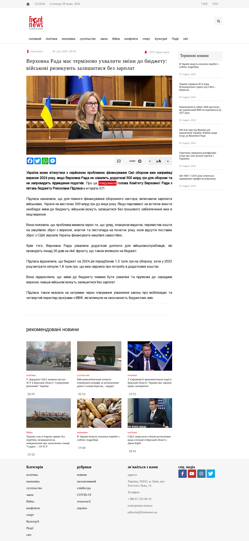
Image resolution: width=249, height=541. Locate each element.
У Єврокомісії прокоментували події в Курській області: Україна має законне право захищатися (150, 383)
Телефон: (134, 492)
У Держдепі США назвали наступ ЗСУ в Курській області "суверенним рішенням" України (47, 383)
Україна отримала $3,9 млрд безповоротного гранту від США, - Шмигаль (197, 87)
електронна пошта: (140, 505)
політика (32, 474)
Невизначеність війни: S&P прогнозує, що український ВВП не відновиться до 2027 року (200, 109)
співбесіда (84, 488)
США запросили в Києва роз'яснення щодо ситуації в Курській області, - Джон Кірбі (149, 440)
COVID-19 (84, 494)
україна (82, 508)
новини (82, 474)
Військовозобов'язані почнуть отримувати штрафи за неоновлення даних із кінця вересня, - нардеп (98, 383)
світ (28, 534)
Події (29, 528)
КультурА (32, 521)
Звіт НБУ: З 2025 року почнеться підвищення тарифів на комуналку (197, 177)
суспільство (34, 488)
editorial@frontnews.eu (142, 512)
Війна (30, 501)
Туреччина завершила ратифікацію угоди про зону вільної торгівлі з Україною (197, 155)
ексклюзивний (86, 481)
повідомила (107, 183)
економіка (32, 481)
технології (84, 501)
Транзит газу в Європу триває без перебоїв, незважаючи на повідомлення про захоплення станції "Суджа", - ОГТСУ (48, 441)
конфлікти (33, 508)
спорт (30, 514)
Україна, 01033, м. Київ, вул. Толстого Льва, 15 (146, 483)
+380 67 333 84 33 (139, 499)
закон (30, 494)
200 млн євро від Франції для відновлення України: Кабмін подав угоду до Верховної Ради (198, 132)
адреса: (132, 474)
